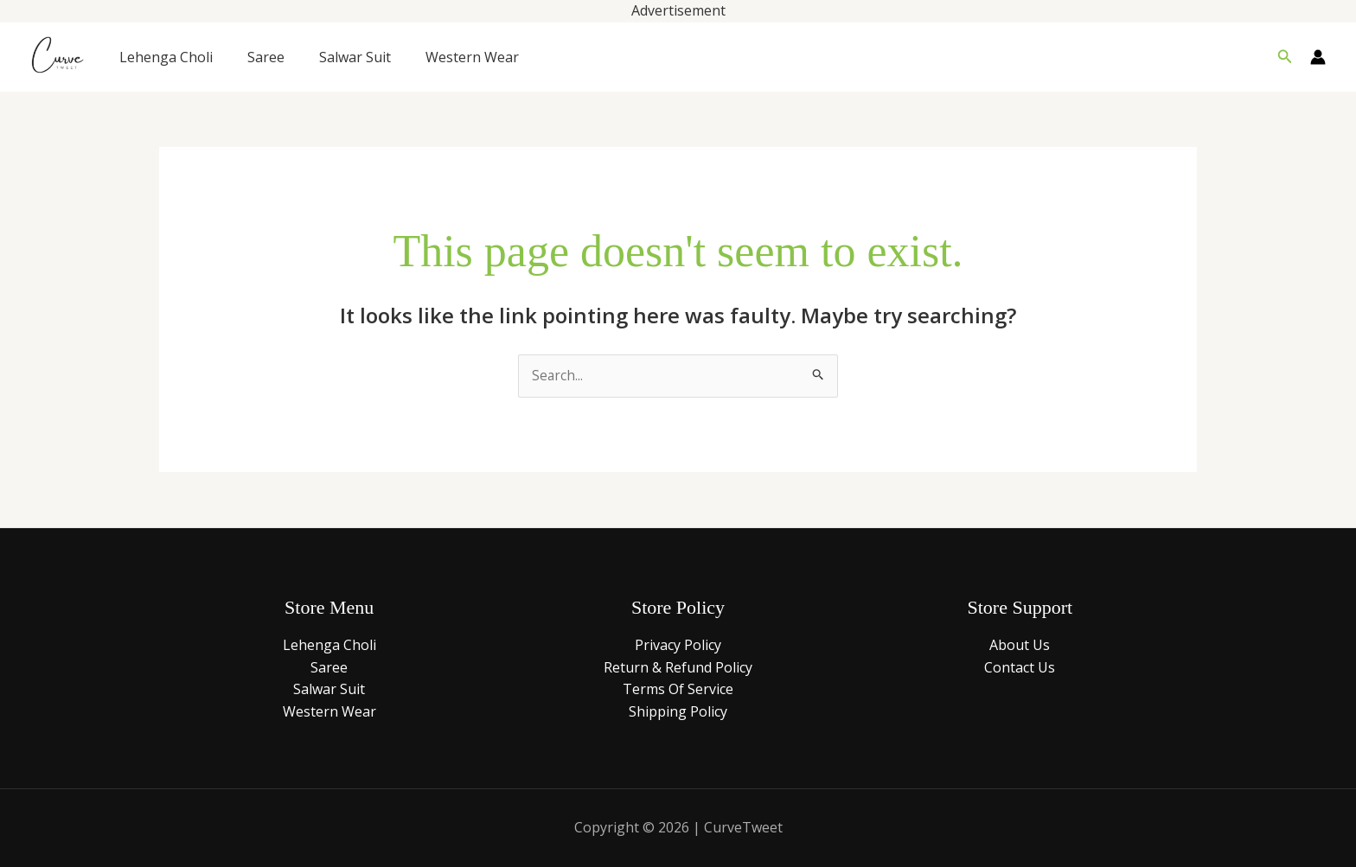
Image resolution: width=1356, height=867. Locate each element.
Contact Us (1019, 668)
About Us (1019, 645)
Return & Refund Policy (678, 668)
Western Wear (472, 57)
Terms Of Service (678, 689)
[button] (1285, 57)
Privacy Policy (678, 645)
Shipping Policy (678, 712)
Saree (266, 57)
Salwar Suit (355, 57)
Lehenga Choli (166, 57)
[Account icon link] (1318, 57)
